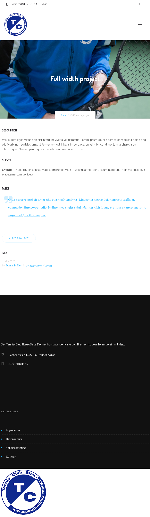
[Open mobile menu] (142, 24)
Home (63, 115)
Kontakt (11, 456)
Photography (34, 265)
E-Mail (43, 4)
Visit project (19, 238)
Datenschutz (14, 439)
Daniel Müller (14, 265)
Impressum (13, 430)
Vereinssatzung (16, 448)
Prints (48, 265)
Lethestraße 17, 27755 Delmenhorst (31, 355)
